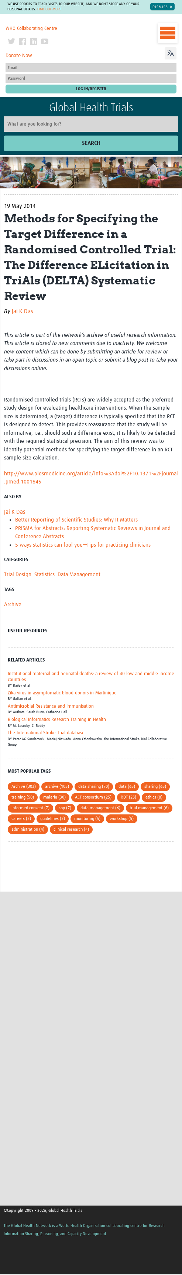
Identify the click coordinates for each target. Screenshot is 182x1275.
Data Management (79, 574)
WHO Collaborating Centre (31, 28)
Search (91, 143)
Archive (12, 604)
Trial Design (17, 574)
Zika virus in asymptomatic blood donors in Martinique (62, 693)
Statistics (44, 574)
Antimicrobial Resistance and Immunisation (51, 706)
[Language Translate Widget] (170, 52)
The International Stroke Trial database (46, 733)
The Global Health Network (54, 21)
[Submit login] (91, 89)
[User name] (91, 67)
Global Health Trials (91, 107)
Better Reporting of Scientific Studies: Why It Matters (76, 520)
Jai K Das (22, 311)
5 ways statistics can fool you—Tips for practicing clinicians (83, 545)
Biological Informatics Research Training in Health (57, 719)
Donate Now (19, 55)
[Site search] (91, 124)
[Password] (91, 78)
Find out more (49, 9)
